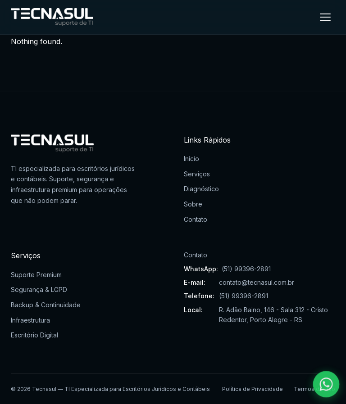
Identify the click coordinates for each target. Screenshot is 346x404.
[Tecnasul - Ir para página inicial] (52, 17)
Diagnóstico (201, 189)
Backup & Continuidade (46, 305)
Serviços (197, 174)
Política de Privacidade (252, 389)
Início (191, 158)
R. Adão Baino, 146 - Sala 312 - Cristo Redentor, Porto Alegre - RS (273, 314)
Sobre (193, 204)
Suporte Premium (36, 274)
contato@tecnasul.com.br (256, 282)
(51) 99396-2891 (246, 269)
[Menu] (325, 17)
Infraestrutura (30, 320)
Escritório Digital (34, 335)
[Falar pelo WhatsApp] (326, 384)
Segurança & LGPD (39, 289)
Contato (195, 219)
